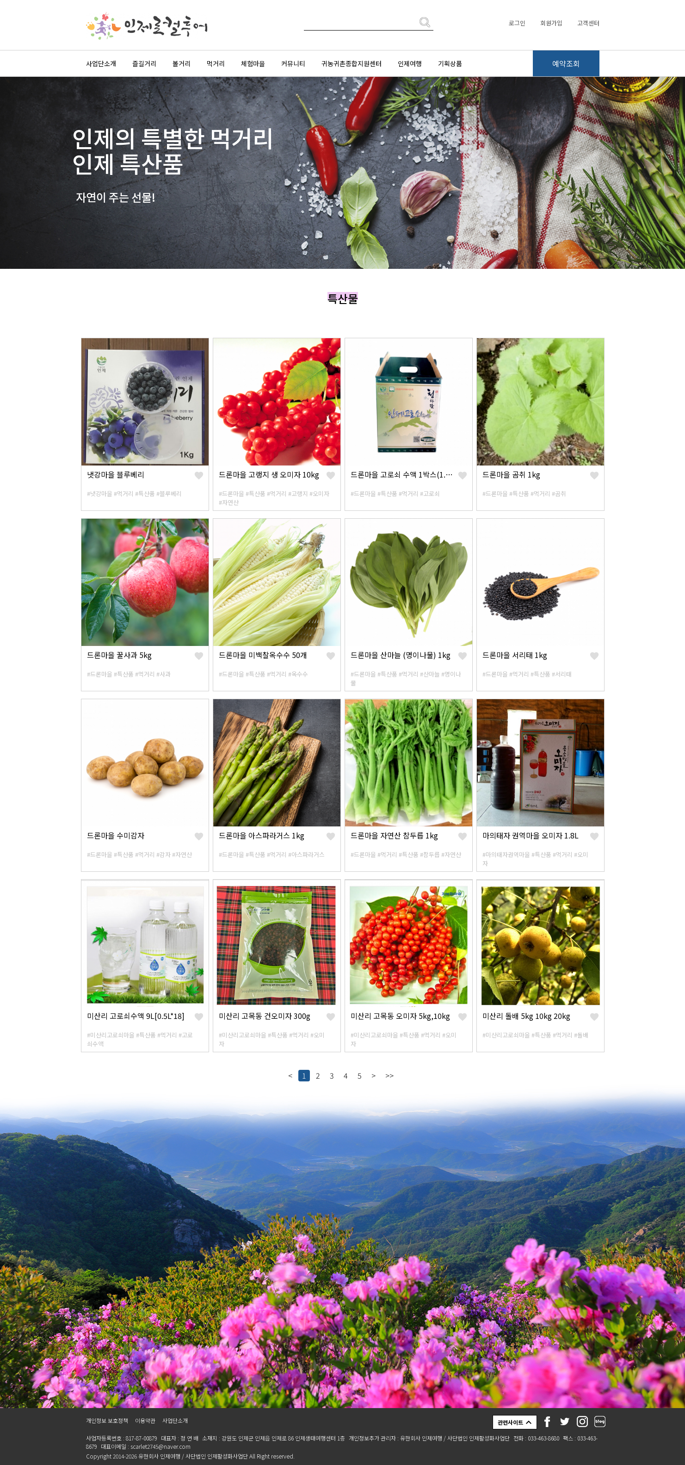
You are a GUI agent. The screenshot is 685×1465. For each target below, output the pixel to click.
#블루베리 (169, 493)
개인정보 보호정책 (107, 1420)
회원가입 (551, 23)
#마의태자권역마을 (506, 854)
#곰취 (559, 493)
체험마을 (253, 63)
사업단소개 (101, 63)
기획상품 (450, 63)
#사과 (163, 674)
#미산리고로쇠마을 (111, 1034)
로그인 (517, 23)
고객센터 (588, 23)
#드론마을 (231, 493)
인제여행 (410, 63)
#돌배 (581, 1034)
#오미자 (319, 493)
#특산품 (145, 493)
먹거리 (216, 63)
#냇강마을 (99, 493)
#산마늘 (430, 674)
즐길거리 (144, 63)
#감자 (163, 854)
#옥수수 (298, 674)
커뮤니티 (293, 63)
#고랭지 (298, 493)
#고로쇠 (430, 493)
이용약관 (145, 1420)
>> (389, 1075)
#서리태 (562, 674)
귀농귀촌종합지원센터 (351, 63)
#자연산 (229, 502)
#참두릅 (430, 854)
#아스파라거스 (306, 854)
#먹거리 (124, 493)
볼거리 (182, 63)
